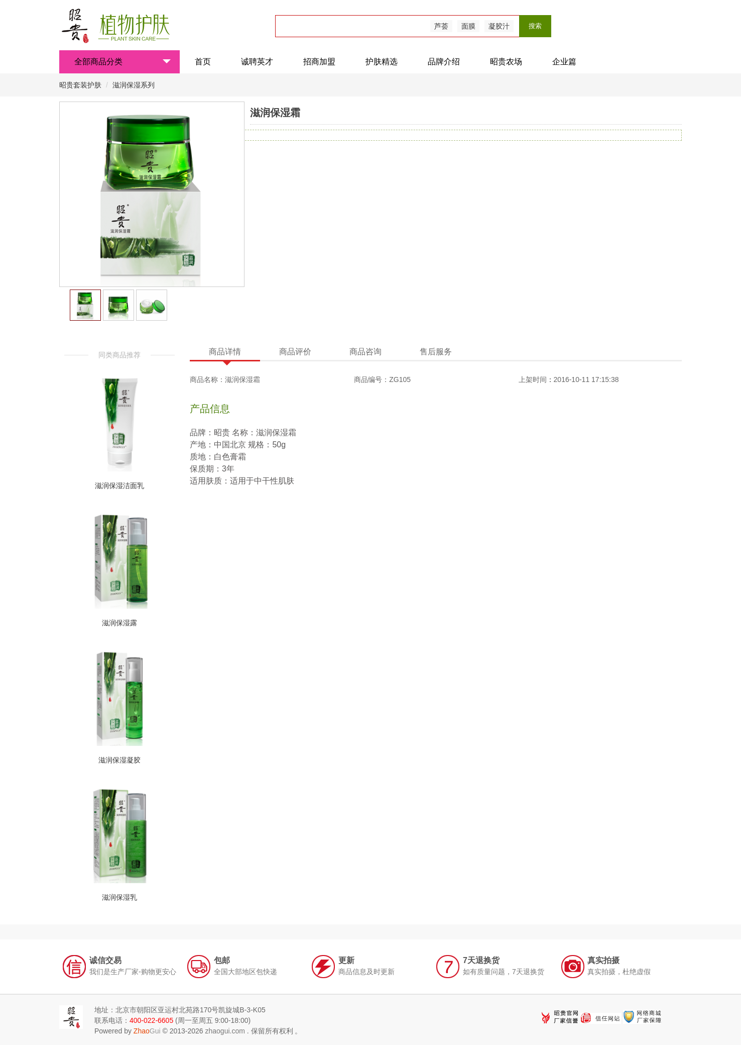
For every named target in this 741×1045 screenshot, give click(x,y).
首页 (203, 61)
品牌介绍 (444, 61)
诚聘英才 (257, 61)
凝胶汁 (499, 26)
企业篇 (564, 61)
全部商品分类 (122, 61)
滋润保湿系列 (133, 85)
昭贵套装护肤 (81, 85)
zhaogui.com (224, 1031)
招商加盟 (319, 61)
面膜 (468, 26)
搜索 (535, 26)
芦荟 (441, 26)
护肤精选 (381, 61)
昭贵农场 (506, 61)
